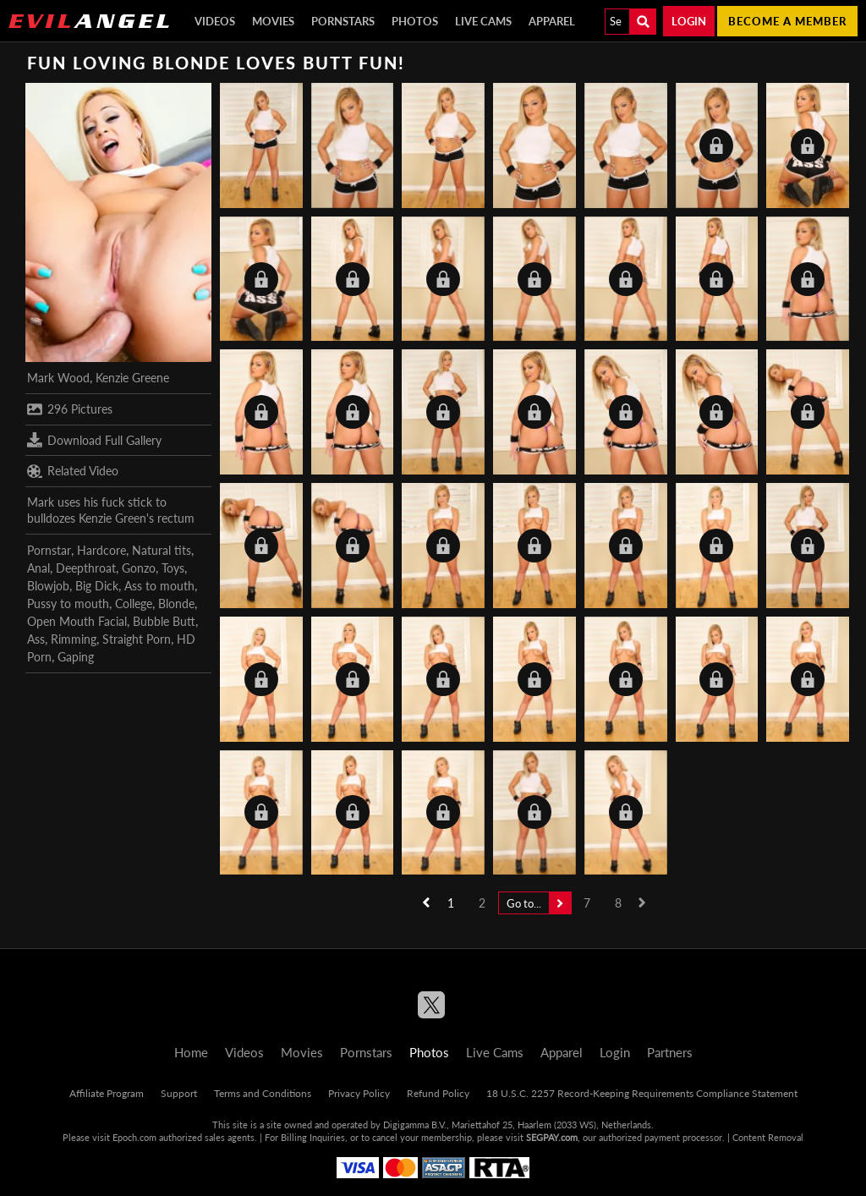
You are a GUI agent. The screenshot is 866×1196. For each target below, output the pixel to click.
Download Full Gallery (94, 439)
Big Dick (96, 586)
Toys (173, 568)
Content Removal (767, 1137)
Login (688, 21)
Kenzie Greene (132, 377)
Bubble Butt (164, 621)
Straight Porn (136, 639)
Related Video (72, 471)
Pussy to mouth (68, 603)
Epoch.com (134, 1137)
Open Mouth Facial (77, 621)
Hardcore (101, 550)
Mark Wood (58, 377)
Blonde (176, 603)
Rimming (73, 639)
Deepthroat (86, 568)
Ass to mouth (159, 586)
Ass (36, 639)
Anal (38, 568)
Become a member (787, 21)
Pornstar (49, 550)
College (133, 603)
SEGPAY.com (552, 1137)
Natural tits (161, 550)
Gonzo (139, 568)
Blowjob (48, 586)
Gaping (76, 657)
